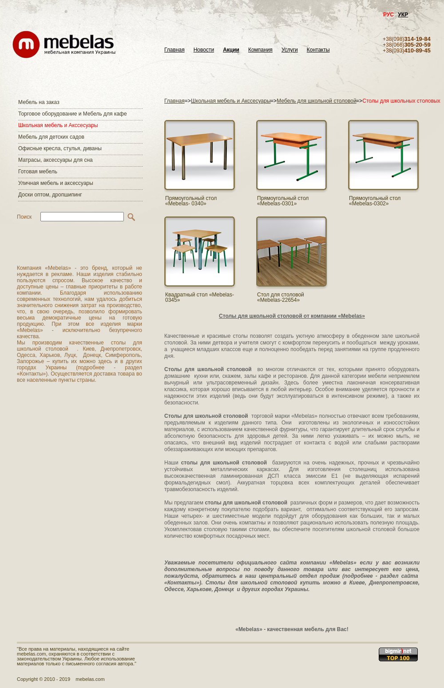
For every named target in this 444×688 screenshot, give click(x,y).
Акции (231, 50)
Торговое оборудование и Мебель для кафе (72, 114)
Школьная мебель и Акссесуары (58, 125)
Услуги (289, 50)
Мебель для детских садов (51, 137)
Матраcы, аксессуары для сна (55, 160)
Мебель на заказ (38, 102)
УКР (403, 15)
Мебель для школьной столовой (316, 101)
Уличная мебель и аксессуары (55, 183)
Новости (204, 50)
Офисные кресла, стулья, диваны (60, 148)
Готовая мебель (37, 171)
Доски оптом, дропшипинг (50, 195)
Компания (260, 50)
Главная (174, 50)
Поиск (24, 217)
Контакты (318, 50)
